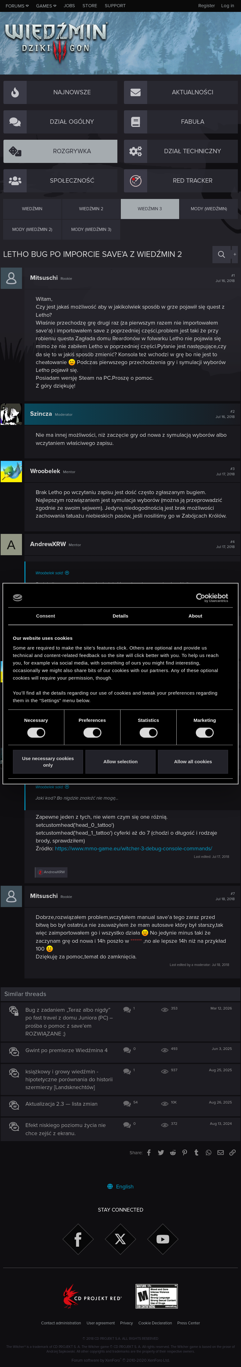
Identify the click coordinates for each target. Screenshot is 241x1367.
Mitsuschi (46, 278)
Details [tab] (120, 615)
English (120, 1186)
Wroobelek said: (52, 580)
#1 (222, 278)
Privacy (126, 1323)
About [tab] (195, 615)
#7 (222, 904)
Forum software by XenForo (121, 1360)
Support (115, 5)
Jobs (69, 5)
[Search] (221, 254)
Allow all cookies (193, 761)
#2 (222, 414)
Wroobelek (48, 471)
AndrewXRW (50, 552)
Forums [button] (15, 6)
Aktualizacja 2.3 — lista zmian (64, 1119)
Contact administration (61, 1323)
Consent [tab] (45, 615)
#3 (223, 472)
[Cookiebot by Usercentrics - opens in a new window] (200, 598)
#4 (223, 552)
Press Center (188, 1323)
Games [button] (44, 6)
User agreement (101, 1323)
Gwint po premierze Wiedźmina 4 (69, 1058)
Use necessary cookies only (48, 762)
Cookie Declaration (155, 1323)
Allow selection (120, 761)
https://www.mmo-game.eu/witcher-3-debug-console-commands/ (136, 856)
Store (90, 5)
